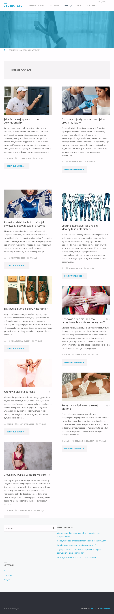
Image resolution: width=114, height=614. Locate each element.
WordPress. (105, 608)
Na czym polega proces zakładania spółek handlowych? (81, 540)
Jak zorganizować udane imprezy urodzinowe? (77, 557)
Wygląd (39, 158)
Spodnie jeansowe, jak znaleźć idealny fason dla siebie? (80, 227)
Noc (5, 571)
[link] (107, 5)
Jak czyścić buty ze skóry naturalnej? (26, 309)
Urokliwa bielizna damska (19, 391)
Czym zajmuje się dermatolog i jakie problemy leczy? (83, 120)
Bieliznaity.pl (13, 5)
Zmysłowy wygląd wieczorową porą (25, 475)
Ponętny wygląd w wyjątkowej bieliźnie (80, 407)
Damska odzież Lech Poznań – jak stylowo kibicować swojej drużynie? (25, 224)
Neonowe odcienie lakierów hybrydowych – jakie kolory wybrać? (83, 320)
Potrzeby (8, 575)
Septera (94, 608)
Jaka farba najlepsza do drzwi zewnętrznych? (21, 120)
